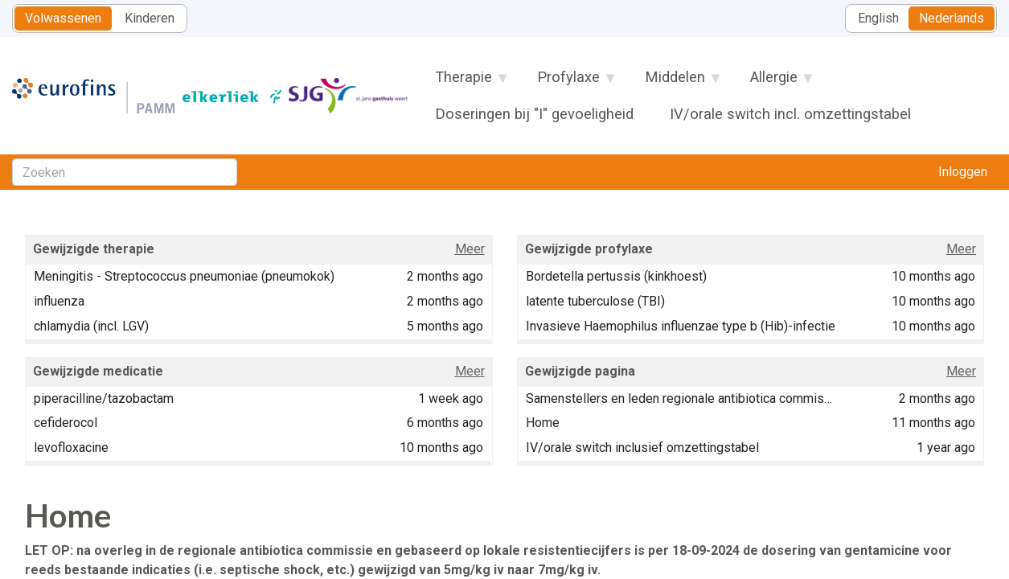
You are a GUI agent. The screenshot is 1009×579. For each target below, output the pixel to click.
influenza (59, 301)
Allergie (774, 82)
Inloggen (962, 171)
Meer (470, 249)
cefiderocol (65, 422)
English (878, 18)
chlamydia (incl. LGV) (91, 326)
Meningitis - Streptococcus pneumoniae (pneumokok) (184, 276)
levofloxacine (71, 447)
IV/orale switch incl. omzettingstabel (790, 113)
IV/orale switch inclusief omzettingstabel (642, 447)
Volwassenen (63, 18)
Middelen (675, 82)
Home (543, 422)
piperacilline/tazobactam (104, 398)
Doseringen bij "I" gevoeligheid (534, 113)
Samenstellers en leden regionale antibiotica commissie (681, 398)
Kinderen (149, 18)
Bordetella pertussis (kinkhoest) (616, 276)
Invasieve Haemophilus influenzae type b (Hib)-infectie (680, 326)
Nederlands (951, 18)
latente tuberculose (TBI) (595, 301)
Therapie (464, 82)
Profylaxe (569, 82)
